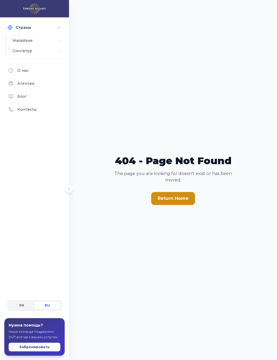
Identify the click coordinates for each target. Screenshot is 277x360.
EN (21, 295)
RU (47, 295)
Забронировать (34, 337)
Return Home (173, 198)
